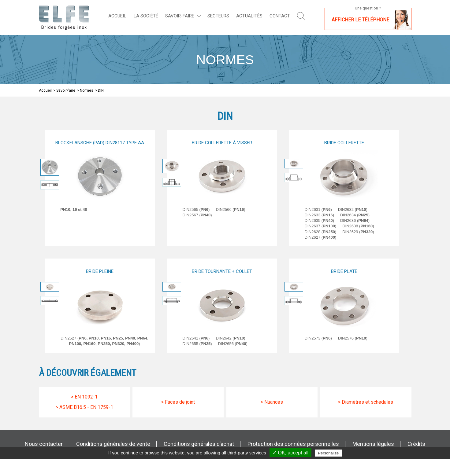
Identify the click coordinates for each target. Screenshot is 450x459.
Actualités (249, 16)
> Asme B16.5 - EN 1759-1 (84, 407)
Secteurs (218, 16)
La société (146, 16)
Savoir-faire (179, 16)
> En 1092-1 (84, 397)
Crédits (416, 444)
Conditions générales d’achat (199, 444)
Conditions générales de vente (113, 444)
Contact (280, 16)
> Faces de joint (178, 402)
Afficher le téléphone (360, 20)
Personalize (328, 453)
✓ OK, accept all (290, 452)
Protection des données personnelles (293, 444)
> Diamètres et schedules (365, 402)
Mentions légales (373, 444)
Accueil (117, 16)
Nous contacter (44, 444)
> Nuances (272, 402)
